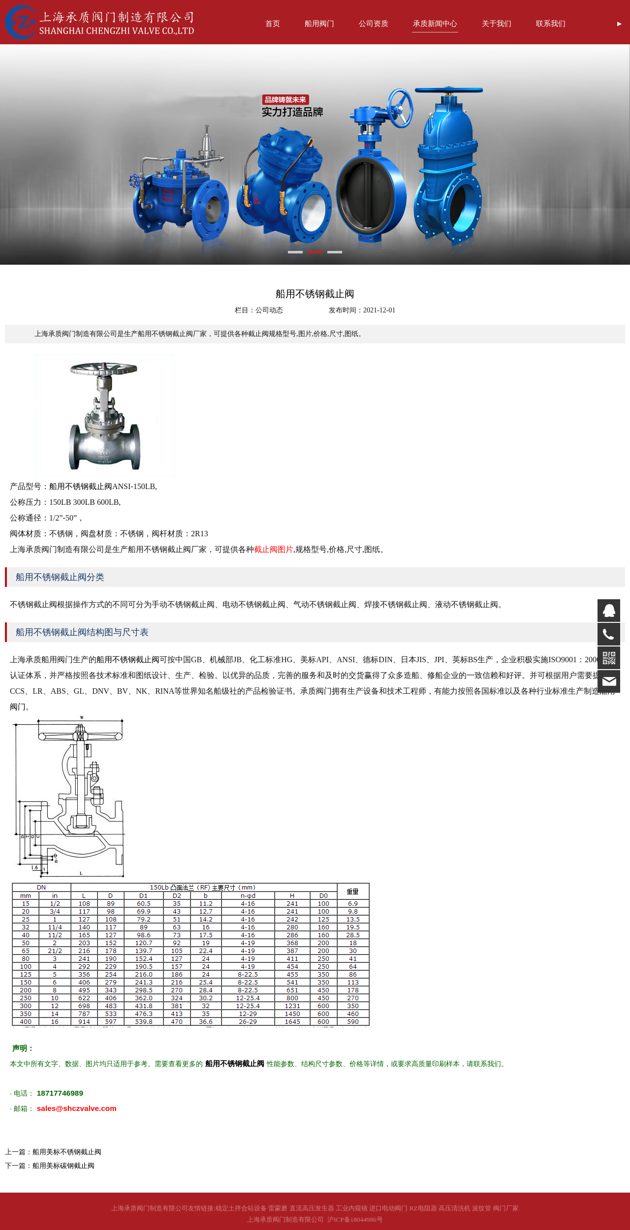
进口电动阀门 (388, 1212)
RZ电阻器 (423, 1212)
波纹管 (481, 1212)
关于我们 (496, 24)
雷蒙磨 (277, 1212)
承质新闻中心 (435, 24)
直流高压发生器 (311, 1212)
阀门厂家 (506, 1212)
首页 (272, 24)
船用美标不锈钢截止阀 (66, 1152)
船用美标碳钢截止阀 (63, 1165)
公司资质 (373, 24)
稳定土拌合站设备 (241, 1212)
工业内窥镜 (352, 1212)
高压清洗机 (455, 1212)
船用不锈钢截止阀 (80, 486)
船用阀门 (319, 24)
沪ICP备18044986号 (353, 1223)
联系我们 (551, 24)
